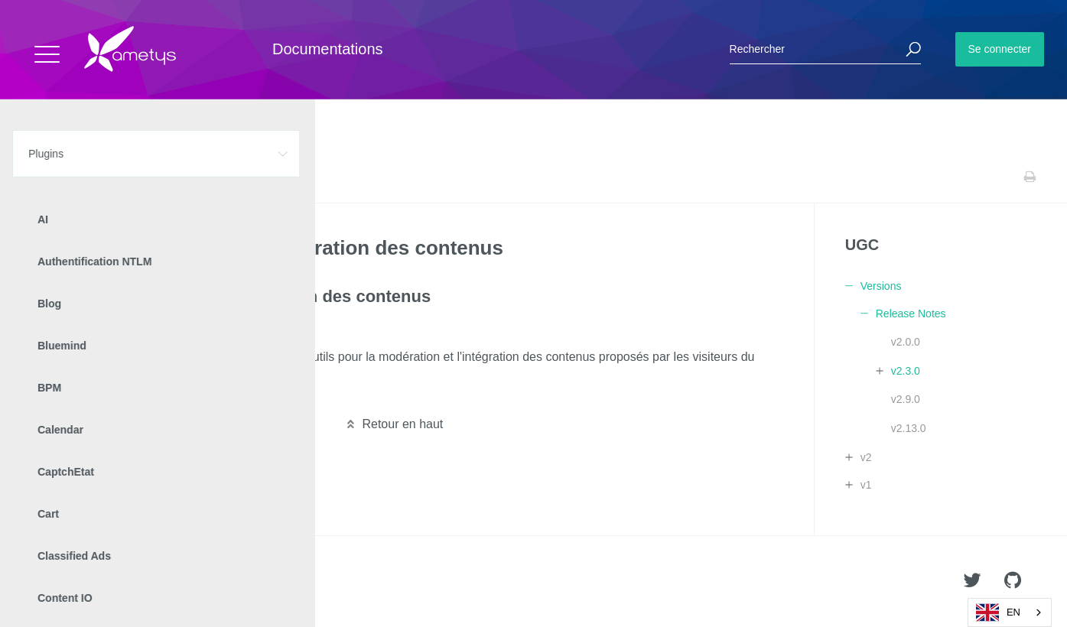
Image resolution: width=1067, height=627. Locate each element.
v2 (866, 457)
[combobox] (1010, 612)
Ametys (101, 582)
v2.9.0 (905, 399)
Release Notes (234, 176)
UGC (129, 176)
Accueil (45, 176)
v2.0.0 (905, 342)
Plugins (90, 176)
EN (998, 612)
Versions (172, 176)
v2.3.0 (905, 371)
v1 (866, 485)
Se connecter (1000, 49)
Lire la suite (62, 394)
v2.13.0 (908, 428)
